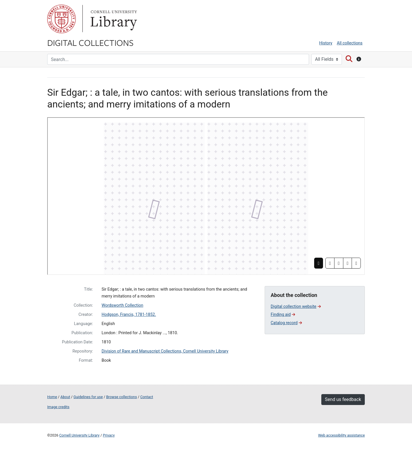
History (325, 43)
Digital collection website (296, 306)
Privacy (108, 435)
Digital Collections (90, 42)
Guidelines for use (88, 397)
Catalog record (286, 322)
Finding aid (283, 314)
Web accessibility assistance (341, 435)
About (65, 397)
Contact (146, 397)
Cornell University (61, 19)
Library (113, 19)
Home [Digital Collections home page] (52, 397)
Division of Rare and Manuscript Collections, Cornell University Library (165, 351)
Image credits (58, 407)
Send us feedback (343, 399)
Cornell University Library (79, 435)
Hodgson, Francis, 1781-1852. (129, 314)
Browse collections (121, 397)
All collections (350, 43)
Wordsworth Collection (122, 305)
